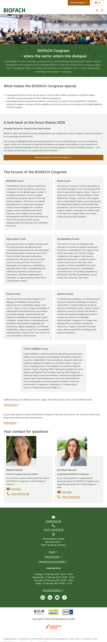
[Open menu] (102, 10)
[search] (97, 10)
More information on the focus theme (52, 157)
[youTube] (57, 597)
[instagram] (42, 597)
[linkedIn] (50, 597)
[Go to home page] (28, 11)
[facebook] (64, 597)
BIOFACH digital (77, 3)
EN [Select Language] (98, 2)
